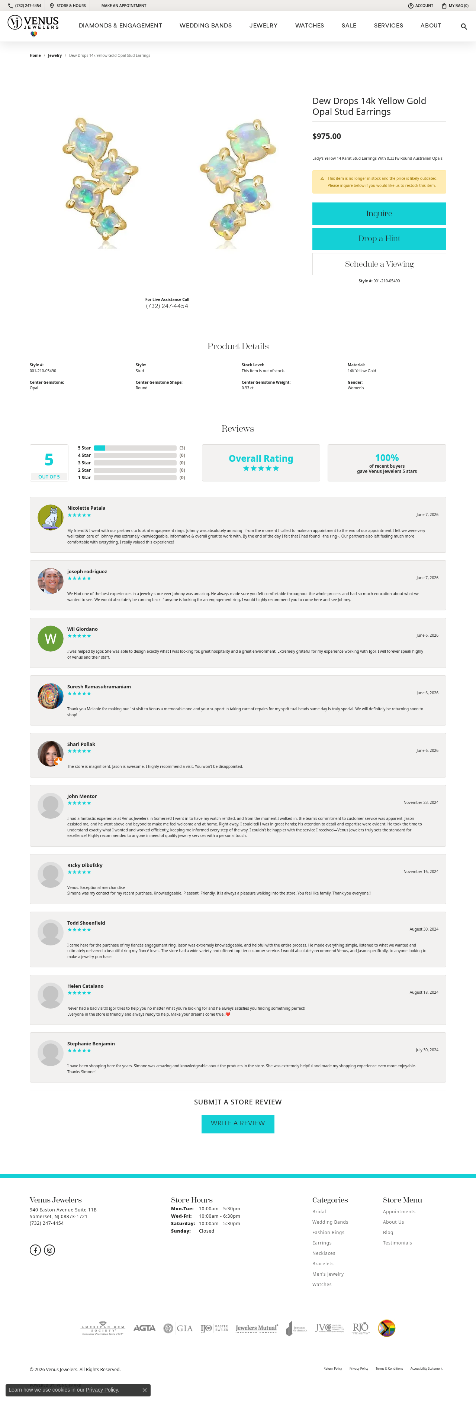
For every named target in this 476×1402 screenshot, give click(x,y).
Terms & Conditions (389, 1368)
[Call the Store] (47, 1223)
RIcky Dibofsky (84, 865)
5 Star (84, 448)
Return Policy (333, 1368)
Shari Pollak (81, 744)
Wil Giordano (82, 629)
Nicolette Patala (86, 507)
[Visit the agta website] (144, 1328)
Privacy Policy (359, 1368)
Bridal (319, 1211)
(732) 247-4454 (167, 306)
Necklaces (323, 1253)
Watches (309, 26)
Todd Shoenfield (86, 922)
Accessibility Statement (427, 1368)
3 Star (84, 463)
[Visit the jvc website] (329, 1328)
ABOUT (431, 26)
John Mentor (82, 796)
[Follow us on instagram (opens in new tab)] (49, 1250)
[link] (24, 5)
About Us (393, 1222)
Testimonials (397, 1243)
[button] (420, 5)
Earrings (322, 1243)
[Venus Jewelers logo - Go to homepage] (33, 26)
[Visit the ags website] (103, 1328)
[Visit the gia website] (178, 1328)
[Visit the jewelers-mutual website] (256, 1328)
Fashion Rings (328, 1232)
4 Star (84, 455)
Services (388, 26)
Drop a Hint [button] (379, 238)
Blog (388, 1232)
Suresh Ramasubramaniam (99, 686)
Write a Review (238, 1124)
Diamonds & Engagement (120, 26)
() (182, 448)
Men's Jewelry (328, 1274)
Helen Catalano (85, 986)
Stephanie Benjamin (91, 1043)
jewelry (55, 55)
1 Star (84, 477)
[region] (167, 179)
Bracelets (323, 1263)
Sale (349, 26)
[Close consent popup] (144, 1390)
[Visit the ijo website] (214, 1328)
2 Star (84, 470)
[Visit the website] (386, 1328)
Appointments (399, 1211)
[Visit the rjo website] (360, 1328)
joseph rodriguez (87, 571)
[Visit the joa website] (297, 1328)
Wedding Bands (206, 26)
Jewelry (263, 26)
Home (35, 55)
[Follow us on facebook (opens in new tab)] (35, 1250)
